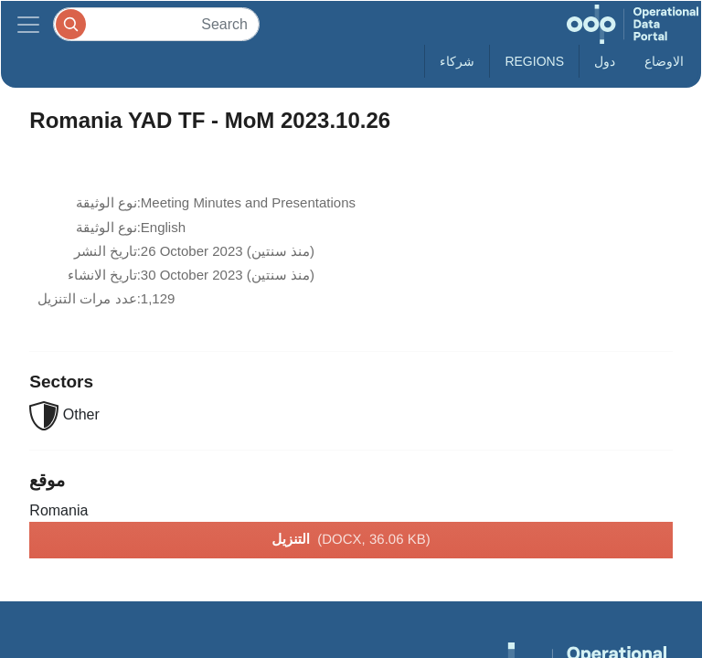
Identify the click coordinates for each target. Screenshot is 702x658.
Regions (534, 61)
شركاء (457, 61)
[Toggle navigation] (28, 24)
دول (604, 61)
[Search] (156, 24)
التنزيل (350, 540)
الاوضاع (664, 61)
